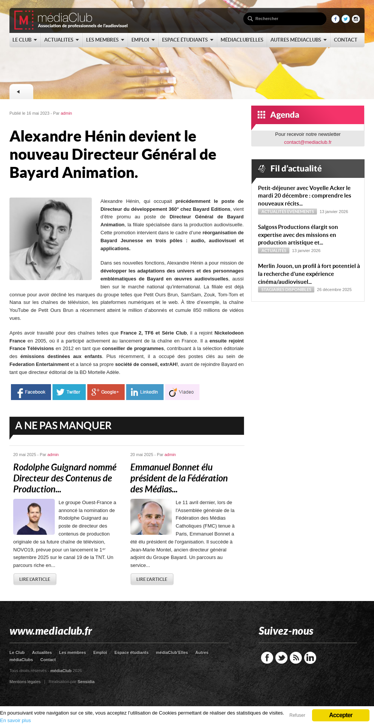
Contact (48, 659)
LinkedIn (310, 658)
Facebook (267, 658)
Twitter (281, 658)
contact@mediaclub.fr (308, 142)
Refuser (297, 715)
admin (66, 113)
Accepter (340, 715)
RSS (296, 658)
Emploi (100, 652)
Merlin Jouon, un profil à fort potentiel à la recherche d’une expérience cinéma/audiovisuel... (309, 274)
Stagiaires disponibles (286, 289)
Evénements (300, 211)
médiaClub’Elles (172, 652)
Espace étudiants (131, 652)
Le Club (17, 652)
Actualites (42, 652)
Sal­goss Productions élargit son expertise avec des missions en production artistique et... (298, 235)
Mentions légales (25, 681)
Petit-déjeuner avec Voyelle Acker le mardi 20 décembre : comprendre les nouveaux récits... (304, 196)
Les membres (72, 652)
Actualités (273, 211)
